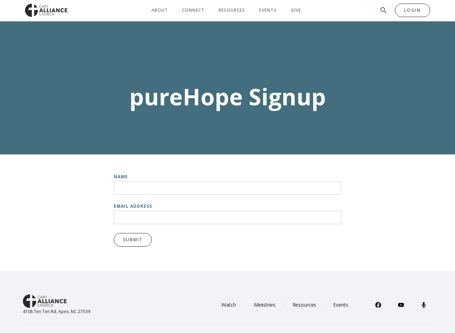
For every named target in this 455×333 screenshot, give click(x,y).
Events (268, 10)
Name (121, 176)
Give (296, 10)
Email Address (133, 206)
